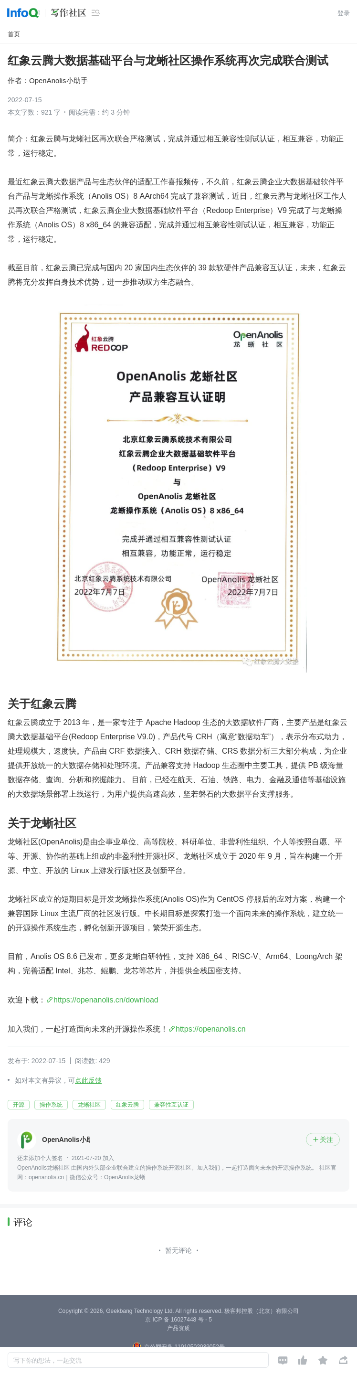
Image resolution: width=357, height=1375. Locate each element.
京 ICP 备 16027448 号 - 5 (178, 1319)
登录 (343, 13)
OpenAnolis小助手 (58, 80)
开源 (18, 1104)
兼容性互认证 (171, 1104)
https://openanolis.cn (211, 1029)
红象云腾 (127, 1104)
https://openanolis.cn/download (105, 1000)
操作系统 (51, 1104)
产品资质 (178, 1328)
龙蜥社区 (89, 1104)
